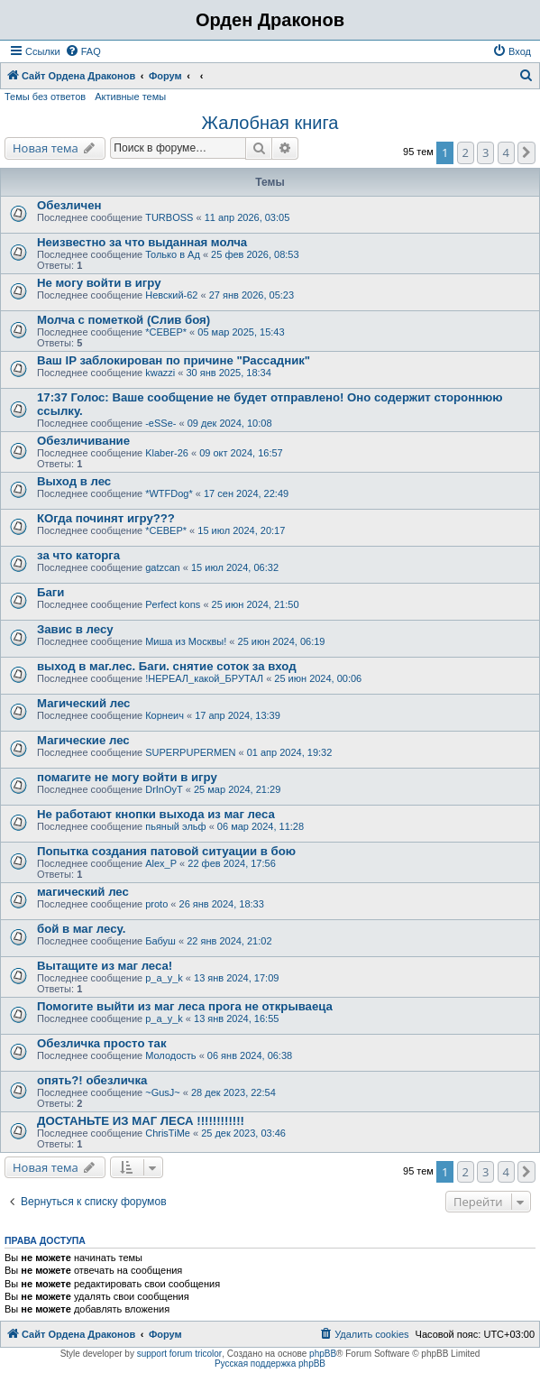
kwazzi (160, 372)
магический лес (83, 891)
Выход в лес (74, 481)
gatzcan (162, 567)
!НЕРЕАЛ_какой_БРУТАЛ (204, 678)
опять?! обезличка (92, 1080)
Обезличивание (83, 440)
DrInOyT (164, 789)
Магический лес (83, 703)
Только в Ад (172, 254)
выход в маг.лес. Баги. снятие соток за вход (167, 666)
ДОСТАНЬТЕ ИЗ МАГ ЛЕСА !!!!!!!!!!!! (140, 1121)
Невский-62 (171, 295)
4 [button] (506, 152)
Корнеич (164, 715)
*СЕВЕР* (166, 332)
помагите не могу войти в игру (127, 777)
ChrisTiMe (167, 1133)
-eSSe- (160, 423)
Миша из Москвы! (185, 641)
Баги (50, 592)
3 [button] (485, 152)
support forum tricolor (179, 1354)
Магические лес (83, 740)
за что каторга (78, 555)
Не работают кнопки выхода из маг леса (156, 814)
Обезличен (69, 205)
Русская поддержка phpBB (270, 1363)
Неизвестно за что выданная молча (142, 242)
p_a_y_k (164, 977)
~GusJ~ (162, 1092)
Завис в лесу (75, 629)
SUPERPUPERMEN (190, 752)
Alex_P (161, 863)
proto (156, 903)
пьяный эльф (175, 826)
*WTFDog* (169, 493)
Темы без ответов (45, 96)
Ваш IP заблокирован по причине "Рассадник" (173, 360)
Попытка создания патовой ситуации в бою (166, 851)
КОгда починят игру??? (106, 518)
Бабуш (160, 940)
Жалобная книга (270, 123)
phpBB (322, 1354)
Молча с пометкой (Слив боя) (123, 320)
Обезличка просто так (102, 1043)
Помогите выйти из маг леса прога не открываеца (185, 1006)
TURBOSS (169, 217)
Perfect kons (172, 604)
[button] (526, 152)
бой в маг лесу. (81, 928)
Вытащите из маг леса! (104, 965)
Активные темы (130, 96)
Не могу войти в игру (99, 283)
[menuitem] (83, 51)
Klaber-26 (166, 452)
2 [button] (465, 152)
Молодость (170, 1055)
